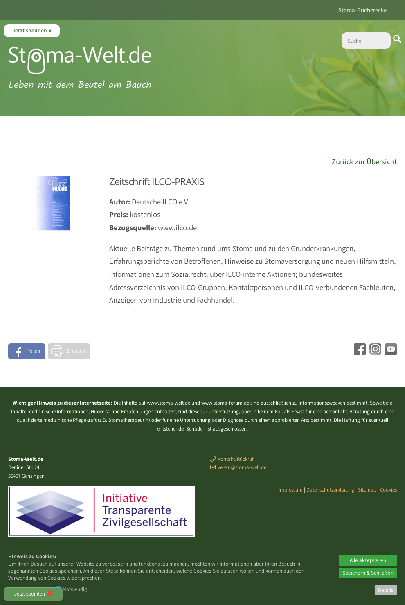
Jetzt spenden (30, 30)
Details (386, 590)
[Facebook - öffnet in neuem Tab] (359, 352)
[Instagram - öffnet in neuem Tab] (374, 352)
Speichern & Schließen (368, 572)
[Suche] (366, 40)
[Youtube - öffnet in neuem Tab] (390, 352)
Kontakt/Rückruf (236, 458)
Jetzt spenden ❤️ (33, 594)
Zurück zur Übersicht (364, 161)
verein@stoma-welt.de (242, 467)
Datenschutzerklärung (330, 489)
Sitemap (367, 489)
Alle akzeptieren (368, 560)
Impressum (291, 489)
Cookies (388, 489)
